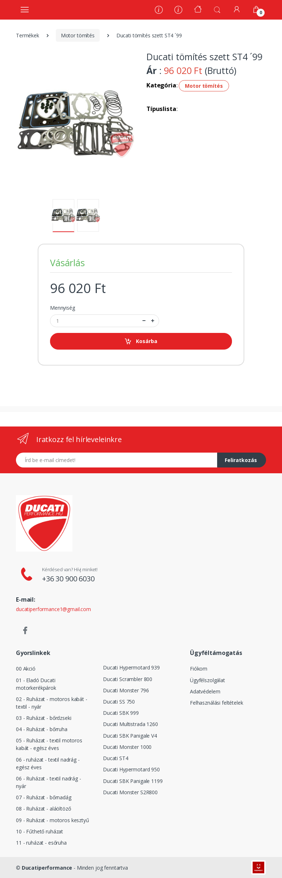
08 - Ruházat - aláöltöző (43, 808)
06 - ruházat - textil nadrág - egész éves (48, 763)
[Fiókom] (237, 9)
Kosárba (140, 341)
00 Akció (26, 668)
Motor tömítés (78, 35)
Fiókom (198, 668)
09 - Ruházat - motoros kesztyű (52, 820)
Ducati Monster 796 (126, 690)
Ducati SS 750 (119, 701)
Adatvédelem (205, 691)
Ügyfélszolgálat (207, 680)
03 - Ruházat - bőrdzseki (43, 717)
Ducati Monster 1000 (127, 746)
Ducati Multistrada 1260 (130, 724)
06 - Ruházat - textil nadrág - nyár (48, 782)
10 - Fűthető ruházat (39, 831)
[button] (217, 9)
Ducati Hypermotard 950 (131, 769)
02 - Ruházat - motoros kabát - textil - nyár (51, 703)
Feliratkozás (241, 460)
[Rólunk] (159, 10)
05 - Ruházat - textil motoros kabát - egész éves (49, 744)
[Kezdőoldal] (198, 10)
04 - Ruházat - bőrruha (41, 729)
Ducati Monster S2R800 (130, 792)
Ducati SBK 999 (121, 712)
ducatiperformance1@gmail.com (53, 609)
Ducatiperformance (47, 867)
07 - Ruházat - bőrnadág (43, 797)
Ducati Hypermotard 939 (131, 667)
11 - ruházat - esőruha (41, 842)
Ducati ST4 (115, 758)
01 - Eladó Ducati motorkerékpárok (36, 684)
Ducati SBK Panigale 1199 (133, 781)
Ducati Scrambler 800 (127, 679)
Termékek (27, 35)
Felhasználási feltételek (216, 702)
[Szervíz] (178, 10)
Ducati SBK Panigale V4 (130, 735)
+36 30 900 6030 (68, 579)
